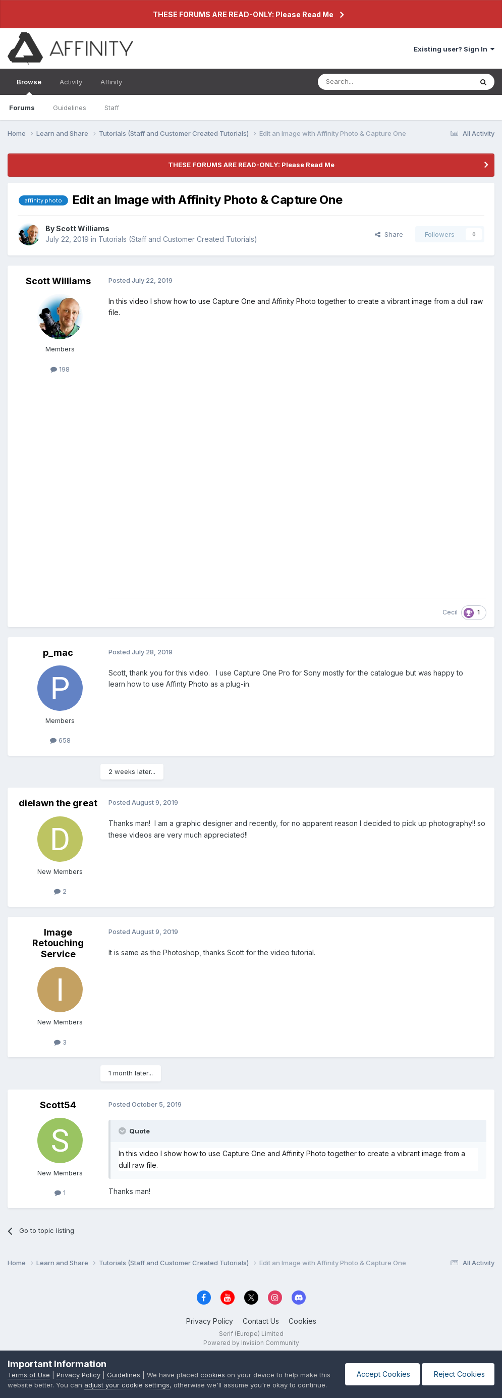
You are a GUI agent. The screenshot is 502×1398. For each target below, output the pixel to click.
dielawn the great (58, 803)
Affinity (111, 82)
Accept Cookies (380, 1369)
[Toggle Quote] (123, 1131)
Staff (111, 107)
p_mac (58, 652)
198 (60, 369)
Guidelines (69, 107)
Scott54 (58, 1105)
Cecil (450, 612)
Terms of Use (29, 1365)
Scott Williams (82, 228)
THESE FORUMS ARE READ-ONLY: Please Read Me (243, 14)
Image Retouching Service (58, 943)
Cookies (302, 1321)
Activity (71, 82)
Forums (22, 107)
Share (389, 234)
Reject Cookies (457, 1369)
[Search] (369, 82)
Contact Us (261, 1321)
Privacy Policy (209, 1321)
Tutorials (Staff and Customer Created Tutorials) (177, 239)
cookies (212, 1365)
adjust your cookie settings (140, 1375)
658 (60, 740)
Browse (29, 86)
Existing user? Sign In (454, 49)
